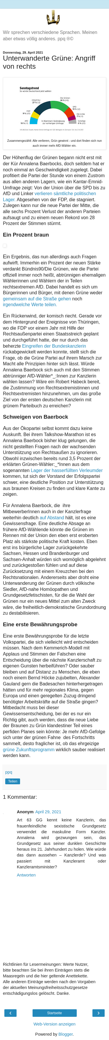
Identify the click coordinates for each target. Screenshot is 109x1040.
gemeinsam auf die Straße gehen (37, 298)
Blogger (65, 1034)
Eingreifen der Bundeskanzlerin (54, 346)
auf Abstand (52, 517)
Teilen (12, 781)
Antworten (26, 875)
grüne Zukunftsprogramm (29, 749)
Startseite (54, 1013)
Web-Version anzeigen (54, 1024)
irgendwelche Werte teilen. (30, 304)
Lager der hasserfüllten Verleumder (67, 470)
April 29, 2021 (48, 812)
